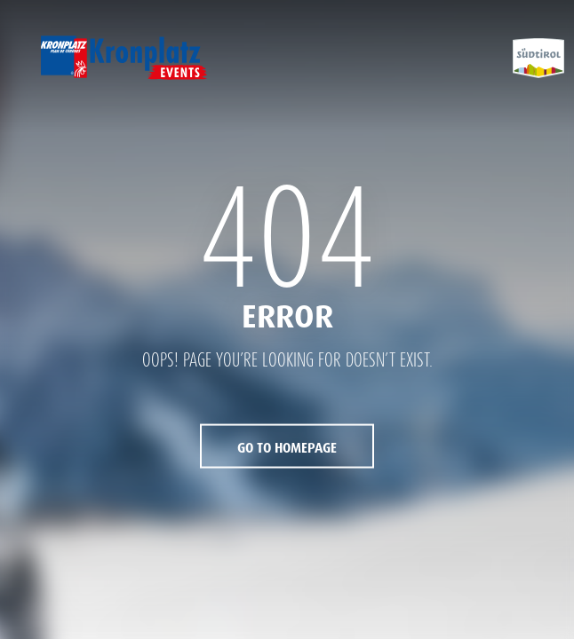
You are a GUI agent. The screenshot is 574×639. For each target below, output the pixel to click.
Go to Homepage (287, 447)
